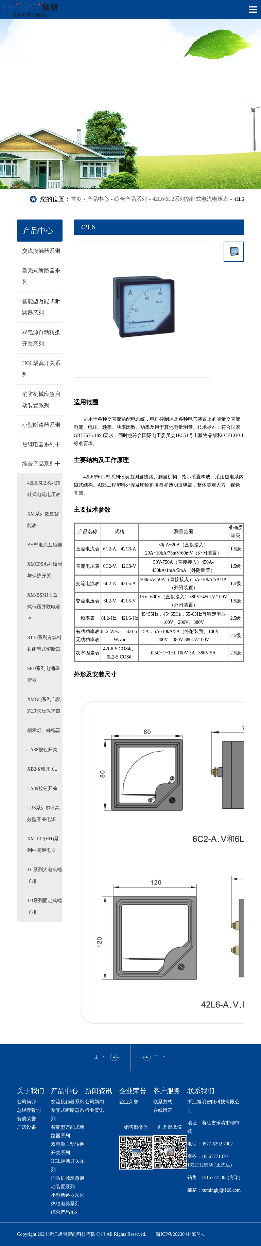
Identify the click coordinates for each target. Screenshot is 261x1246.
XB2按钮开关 (41, 769)
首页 (76, 199)
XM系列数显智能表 (43, 519)
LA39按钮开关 (42, 788)
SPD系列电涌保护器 (43, 674)
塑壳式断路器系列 (41, 274)
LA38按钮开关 (42, 749)
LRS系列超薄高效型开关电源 (43, 813)
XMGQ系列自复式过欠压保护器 (44, 705)
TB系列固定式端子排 (44, 906)
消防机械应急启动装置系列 (41, 399)
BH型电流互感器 (44, 544)
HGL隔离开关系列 (41, 369)
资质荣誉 (26, 1118)
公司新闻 (94, 1101)
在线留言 (162, 1110)
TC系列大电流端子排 (44, 875)
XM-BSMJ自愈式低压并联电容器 (43, 607)
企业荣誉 (128, 1101)
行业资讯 (94, 1110)
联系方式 (162, 1101)
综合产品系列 (130, 199)
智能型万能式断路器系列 (41, 305)
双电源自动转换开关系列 (41, 336)
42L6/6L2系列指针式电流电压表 (190, 199)
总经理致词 (29, 1110)
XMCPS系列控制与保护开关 (44, 570)
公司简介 (26, 1101)
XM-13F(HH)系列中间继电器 (43, 844)
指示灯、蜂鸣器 (43, 730)
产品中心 (98, 199)
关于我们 (30, 1090)
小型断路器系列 (41, 425)
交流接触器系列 (41, 251)
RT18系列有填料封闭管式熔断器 (44, 643)
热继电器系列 (41, 444)
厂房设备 (26, 1127)
